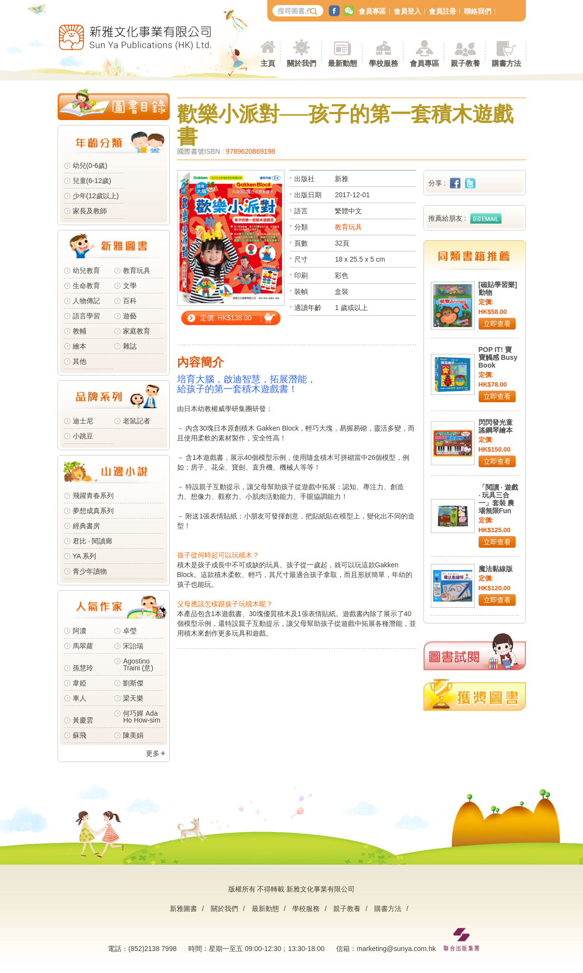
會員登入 (407, 11)
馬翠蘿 (83, 646)
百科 (130, 301)
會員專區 (372, 11)
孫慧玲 (83, 668)
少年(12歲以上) (96, 196)
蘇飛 (79, 735)
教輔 (79, 331)
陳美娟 (133, 735)
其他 (79, 361)
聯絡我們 (477, 11)
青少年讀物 (90, 571)
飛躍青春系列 (93, 495)
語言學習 (86, 316)
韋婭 (79, 683)
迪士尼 (83, 421)
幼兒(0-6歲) (90, 165)
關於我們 (224, 908)
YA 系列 (85, 556)
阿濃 (79, 631)
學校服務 (383, 63)
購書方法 (388, 908)
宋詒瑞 (133, 646)
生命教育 (86, 286)
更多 (153, 753)
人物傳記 (86, 301)
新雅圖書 (183, 908)
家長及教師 (90, 211)
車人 (79, 698)
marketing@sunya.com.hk (396, 948)
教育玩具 (136, 270)
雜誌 (130, 346)
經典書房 (86, 526)
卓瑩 (130, 631)
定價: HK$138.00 (226, 318)
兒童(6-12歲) (94, 181)
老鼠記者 (136, 421)
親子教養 (347, 908)
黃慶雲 (83, 720)
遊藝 (130, 316)
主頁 (268, 63)
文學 (130, 286)
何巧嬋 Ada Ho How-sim (141, 716)
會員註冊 (442, 11)
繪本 (79, 346)
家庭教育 (136, 331)
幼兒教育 (86, 270)
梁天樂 (133, 698)
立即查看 (497, 324)
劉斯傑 (133, 683)
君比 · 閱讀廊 (93, 541)
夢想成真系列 (93, 511)
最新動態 (265, 908)
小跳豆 (83, 436)
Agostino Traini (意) (138, 664)
